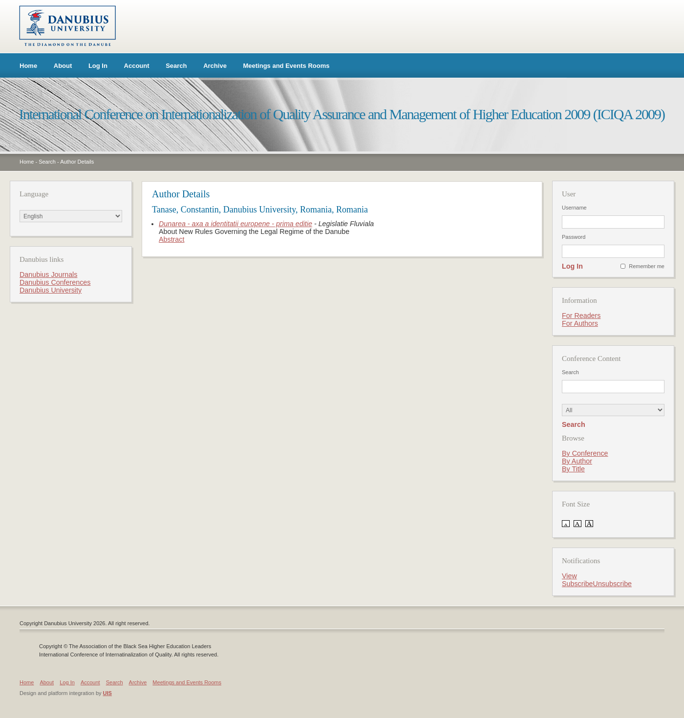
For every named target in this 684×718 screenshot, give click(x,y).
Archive (215, 65)
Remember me (646, 266)
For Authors (580, 323)
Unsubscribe (612, 584)
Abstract (171, 239)
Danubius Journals (48, 274)
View (569, 576)
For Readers (581, 315)
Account (137, 65)
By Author (577, 461)
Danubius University (51, 290)
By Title (573, 469)
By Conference (585, 453)
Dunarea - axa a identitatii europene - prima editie (235, 224)
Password (573, 237)
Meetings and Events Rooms (286, 65)
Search (176, 65)
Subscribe (577, 584)
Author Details (77, 162)
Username (574, 208)
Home (28, 65)
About (63, 65)
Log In (97, 65)
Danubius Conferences (55, 282)
